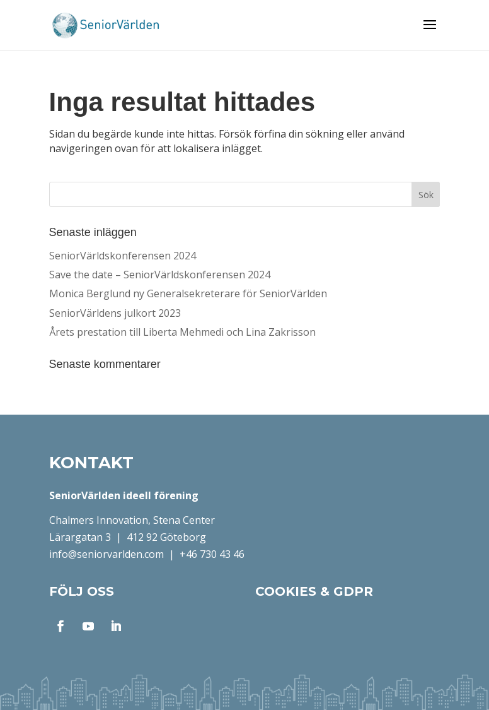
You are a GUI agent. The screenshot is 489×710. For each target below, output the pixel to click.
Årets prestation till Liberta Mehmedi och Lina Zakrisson (182, 332)
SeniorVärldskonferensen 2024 (122, 256)
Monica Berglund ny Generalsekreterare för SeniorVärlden (188, 293)
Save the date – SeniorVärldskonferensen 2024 (159, 274)
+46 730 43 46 (212, 554)
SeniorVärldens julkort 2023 (115, 313)
